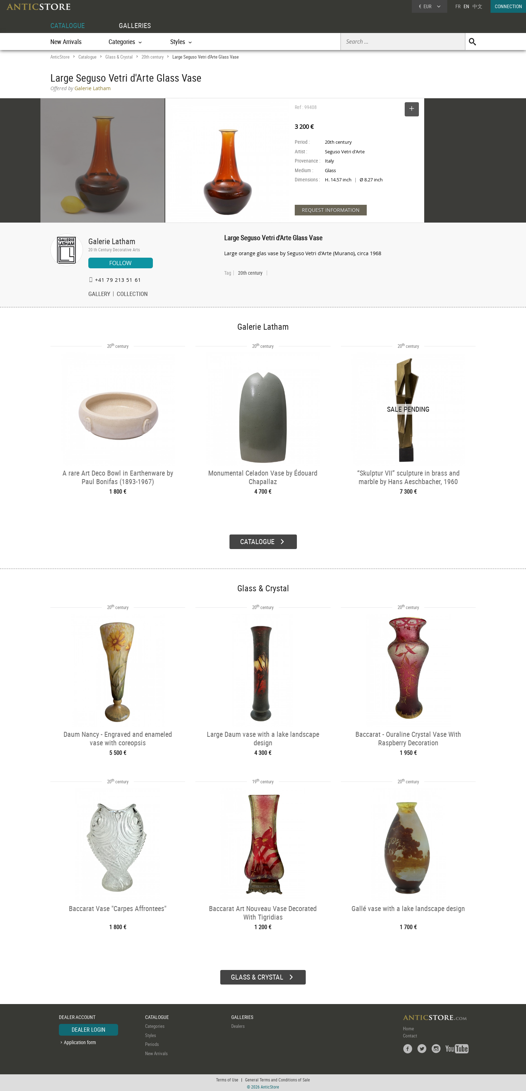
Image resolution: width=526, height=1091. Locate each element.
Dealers (238, 1025)
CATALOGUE (67, 25)
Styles (150, 1034)
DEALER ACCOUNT (77, 1016)
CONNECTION (508, 6)
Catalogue (87, 57)
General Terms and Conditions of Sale (277, 1078)
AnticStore (60, 57)
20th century (153, 57)
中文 (477, 6)
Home (408, 1027)
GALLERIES (135, 25)
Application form (80, 1041)
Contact (410, 1034)
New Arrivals (66, 41)
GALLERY (99, 294)
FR (457, 6)
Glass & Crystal (119, 57)
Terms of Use (227, 1078)
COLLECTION (132, 294)
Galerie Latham (111, 241)
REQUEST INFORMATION (331, 210)
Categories (155, 1025)
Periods (152, 1043)
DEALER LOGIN (88, 1028)
